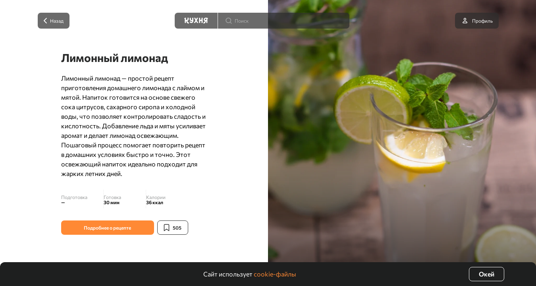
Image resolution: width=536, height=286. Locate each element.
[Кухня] (196, 21)
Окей (486, 274)
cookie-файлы (275, 274)
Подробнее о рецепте (107, 227)
